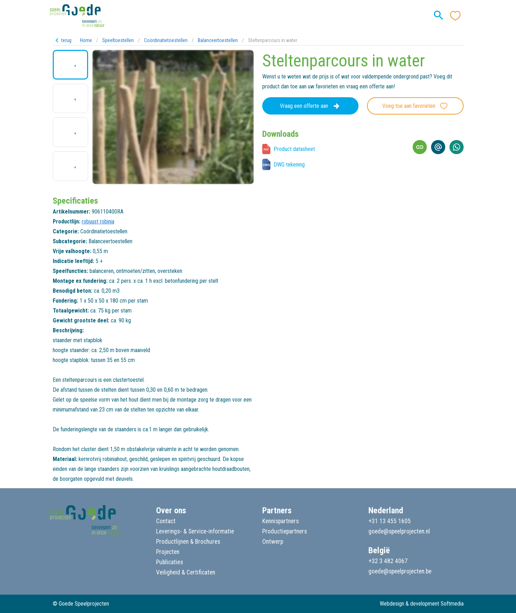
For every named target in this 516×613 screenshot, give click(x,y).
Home (86, 40)
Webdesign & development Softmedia (422, 603)
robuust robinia (98, 221)
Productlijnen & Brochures (188, 541)
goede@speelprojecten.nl (399, 531)
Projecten (167, 551)
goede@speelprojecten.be (399, 571)
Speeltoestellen (118, 40)
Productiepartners (284, 531)
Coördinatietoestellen (166, 40)
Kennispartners (280, 521)
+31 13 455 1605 (389, 521)
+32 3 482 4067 (388, 561)
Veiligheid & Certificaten (185, 572)
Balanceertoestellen (218, 40)
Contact (166, 521)
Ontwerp (272, 541)
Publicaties (169, 562)
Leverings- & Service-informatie (195, 531)
